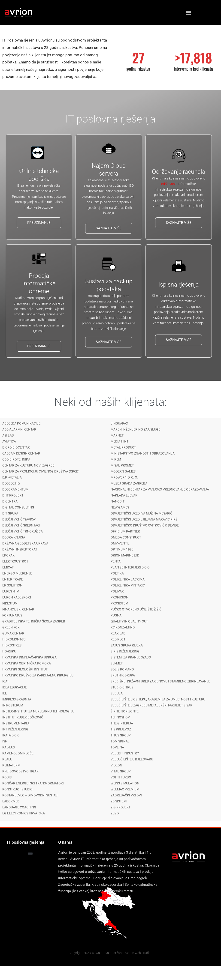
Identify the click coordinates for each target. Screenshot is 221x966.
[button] (188, 12)
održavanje (169, 184)
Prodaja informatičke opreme (38, 283)
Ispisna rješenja (178, 284)
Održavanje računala (178, 171)
